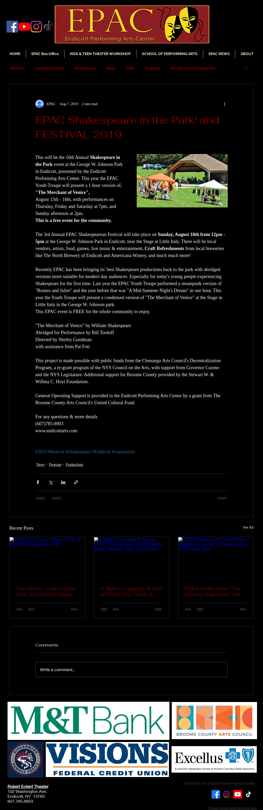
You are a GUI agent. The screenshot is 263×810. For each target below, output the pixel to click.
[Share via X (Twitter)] (50, 482)
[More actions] (224, 104)
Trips (130, 68)
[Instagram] (36, 26)
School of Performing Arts (193, 68)
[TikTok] (248, 794)
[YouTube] (24, 26)
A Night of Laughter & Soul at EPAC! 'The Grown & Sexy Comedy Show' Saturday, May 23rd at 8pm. (131, 591)
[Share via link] (76, 482)
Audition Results (49, 68)
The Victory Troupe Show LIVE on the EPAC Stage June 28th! (45, 591)
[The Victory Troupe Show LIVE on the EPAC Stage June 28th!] (47, 558)
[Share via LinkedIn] (63, 482)
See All (248, 527)
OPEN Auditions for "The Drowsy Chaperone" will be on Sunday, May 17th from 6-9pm (213, 591)
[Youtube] (237, 794)
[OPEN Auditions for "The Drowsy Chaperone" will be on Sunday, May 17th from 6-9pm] (215, 558)
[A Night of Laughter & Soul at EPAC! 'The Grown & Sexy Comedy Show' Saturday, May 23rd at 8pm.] (131, 558)
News (111, 68)
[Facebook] (12, 26)
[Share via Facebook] (37, 482)
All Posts (17, 68)
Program (152, 68)
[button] (219, 54)
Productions (85, 68)
